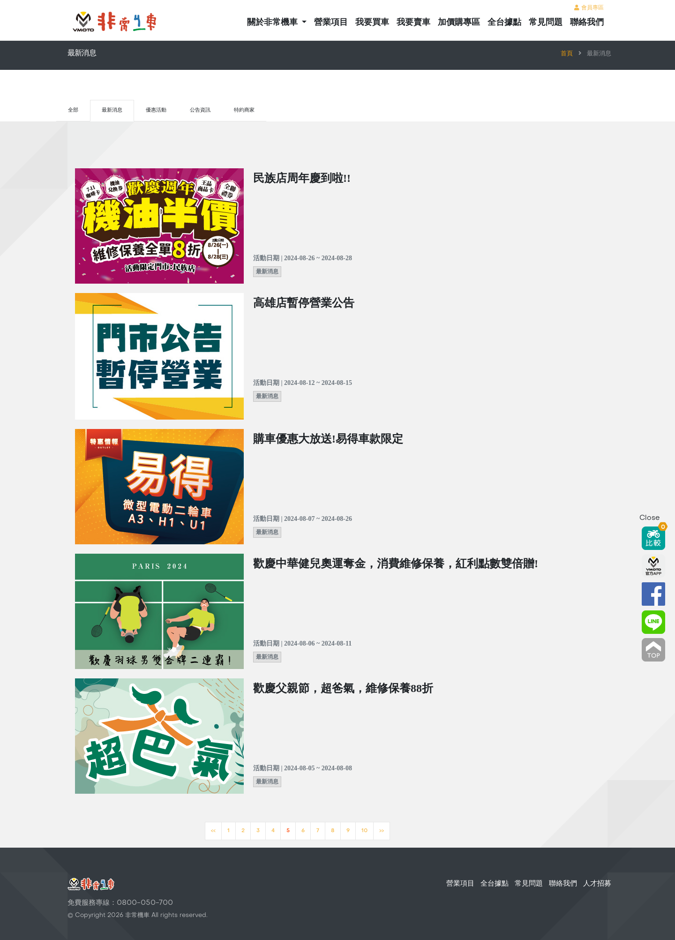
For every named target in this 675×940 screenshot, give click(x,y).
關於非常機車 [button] (273, 22)
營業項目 (331, 22)
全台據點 (504, 22)
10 (364, 831)
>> (381, 831)
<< (213, 831)
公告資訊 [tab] (200, 110)
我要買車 (372, 22)
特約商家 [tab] (244, 110)
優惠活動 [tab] (156, 110)
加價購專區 (459, 22)
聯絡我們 (587, 22)
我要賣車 (413, 22)
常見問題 (545, 22)
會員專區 (589, 8)
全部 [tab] (73, 110)
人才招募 (597, 883)
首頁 (567, 54)
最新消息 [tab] (112, 110)
